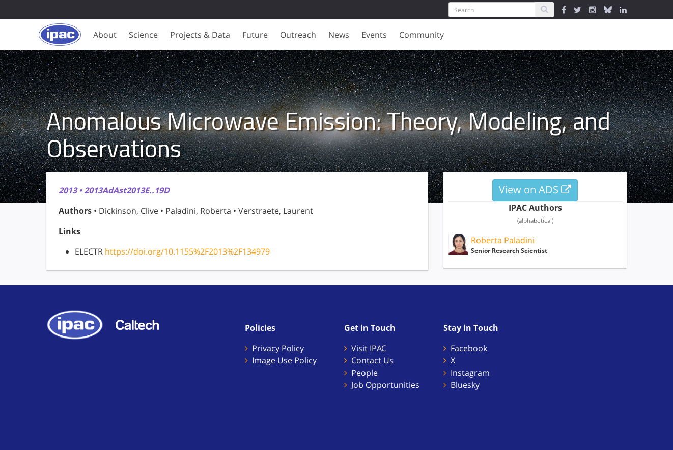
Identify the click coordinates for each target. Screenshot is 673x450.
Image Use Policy (284, 360)
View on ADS (535, 189)
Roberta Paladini (503, 240)
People (364, 372)
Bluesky (465, 384)
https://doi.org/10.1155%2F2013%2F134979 (187, 251)
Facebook (469, 348)
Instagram (470, 372)
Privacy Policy (278, 348)
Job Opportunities (385, 384)
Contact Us (372, 360)
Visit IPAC (368, 348)
